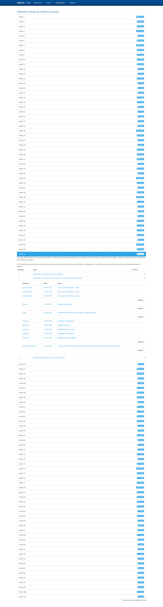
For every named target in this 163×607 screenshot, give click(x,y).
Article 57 (81, 388)
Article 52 (81, 364)
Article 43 (81, 216)
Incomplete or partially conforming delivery (48, 274)
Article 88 (81, 535)
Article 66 (81, 431)
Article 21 (81, 112)
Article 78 (81, 487)
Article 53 (81, 369)
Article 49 (81, 245)
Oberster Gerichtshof (65, 304)
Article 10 (81, 60)
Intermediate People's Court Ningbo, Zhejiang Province (77, 313)
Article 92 (81, 554)
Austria (24, 304)
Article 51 (81, 254)
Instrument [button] (38, 3)
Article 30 (81, 154)
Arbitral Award (27, 287)
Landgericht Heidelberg (66, 321)
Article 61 (81, 407)
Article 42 (81, 211)
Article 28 (81, 145)
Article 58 (81, 393)
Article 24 (81, 126)
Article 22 (81, 116)
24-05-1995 (48, 329)
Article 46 (81, 230)
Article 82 (81, 506)
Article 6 (81, 41)
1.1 (19, 278)
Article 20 (81, 107)
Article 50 (81, 249)
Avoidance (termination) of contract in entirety (49, 358)
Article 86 (81, 525)
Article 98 (81, 582)
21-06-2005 (48, 304)
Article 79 (81, 492)
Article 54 (81, 374)
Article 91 (81, 549)
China (24, 313)
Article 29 (81, 150)
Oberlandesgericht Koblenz (67, 338)
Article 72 (81, 459)
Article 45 (81, 226)
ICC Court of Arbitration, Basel (68, 296)
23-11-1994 (48, 346)
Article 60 (81, 402)
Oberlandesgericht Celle (66, 329)
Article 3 (81, 26)
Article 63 (81, 416)
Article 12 (81, 69)
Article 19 (81, 102)
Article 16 (81, 88)
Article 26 (81, 135)
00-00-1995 (48, 296)
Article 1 (81, 17)
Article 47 (81, 235)
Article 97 (81, 578)
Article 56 (81, 383)
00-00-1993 (48, 287)
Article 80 (81, 497)
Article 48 (81, 240)
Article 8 (81, 50)
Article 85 (81, 521)
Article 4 (81, 31)
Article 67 (81, 435)
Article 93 (81, 559)
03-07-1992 (48, 321)
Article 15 (81, 83)
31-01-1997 (48, 338)
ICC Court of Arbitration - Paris (68, 287)
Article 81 (81, 502)
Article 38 (81, 192)
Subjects (72, 3)
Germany (25, 321)
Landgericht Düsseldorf (66, 333)
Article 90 (81, 544)
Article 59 (81, 397)
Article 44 (81, 221)
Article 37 (81, 188)
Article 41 (81, 207)
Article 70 (81, 450)
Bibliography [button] (61, 3)
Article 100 (81, 592)
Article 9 (81, 55)
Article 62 (81, 412)
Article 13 (81, 74)
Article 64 (81, 421)
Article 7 (81, 45)
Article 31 (81, 159)
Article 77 (81, 483)
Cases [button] (49, 3)
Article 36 (81, 183)
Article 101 (81, 597)
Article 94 (81, 563)
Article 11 (81, 64)
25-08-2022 (48, 313)
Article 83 (81, 511)
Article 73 (81, 464)
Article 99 (81, 587)
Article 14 (81, 78)
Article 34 (81, 173)
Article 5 (81, 36)
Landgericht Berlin (64, 325)
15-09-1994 (48, 325)
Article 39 (81, 197)
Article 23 (81, 121)
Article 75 (81, 473)
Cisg (28, 3)
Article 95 (81, 568)
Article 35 (81, 178)
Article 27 (81, 140)
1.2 (19, 358)
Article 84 (81, 516)
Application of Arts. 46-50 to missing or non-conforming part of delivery (57, 278)
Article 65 (81, 426)
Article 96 (81, 573)
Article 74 (81, 469)
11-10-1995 (48, 333)
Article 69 (81, 445)
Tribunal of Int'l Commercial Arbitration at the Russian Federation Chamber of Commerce (89, 346)
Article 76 (81, 478)
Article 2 (81, 22)
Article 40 (81, 202)
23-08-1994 (48, 292)
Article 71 (81, 454)
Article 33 (81, 169)
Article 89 (81, 540)
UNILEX (21, 3)
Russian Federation (29, 346)
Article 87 (81, 530)
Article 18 (81, 97)
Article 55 (81, 378)
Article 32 (81, 164)
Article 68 (81, 440)
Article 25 (81, 131)
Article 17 (81, 93)
